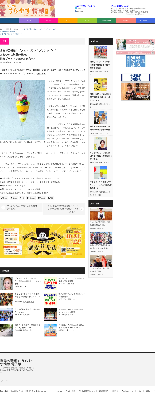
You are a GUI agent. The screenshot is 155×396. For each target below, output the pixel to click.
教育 (100, 72)
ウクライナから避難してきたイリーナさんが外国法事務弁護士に (101, 185)
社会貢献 (102, 192)
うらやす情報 (70, 391)
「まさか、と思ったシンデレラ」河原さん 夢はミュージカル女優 (28, 281)
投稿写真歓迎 (103, 391)
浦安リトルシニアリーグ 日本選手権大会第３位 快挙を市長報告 (100, 65)
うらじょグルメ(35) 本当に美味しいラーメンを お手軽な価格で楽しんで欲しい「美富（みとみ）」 (62, 209)
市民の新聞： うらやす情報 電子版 (16, 362)
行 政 (29, 21)
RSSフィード (150, 391)
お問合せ (115, 391)
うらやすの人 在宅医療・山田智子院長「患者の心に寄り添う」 (101, 156)
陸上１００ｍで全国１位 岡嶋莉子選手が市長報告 (100, 128)
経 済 (48, 21)
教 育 (87, 21)
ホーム (59, 391)
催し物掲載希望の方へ (87, 391)
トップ (9, 21)
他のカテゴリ (145, 21)
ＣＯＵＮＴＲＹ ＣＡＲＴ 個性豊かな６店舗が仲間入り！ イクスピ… (28, 296)
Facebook (79, 11)
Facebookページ (128, 391)
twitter (139, 391)
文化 (13, 62)
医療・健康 (106, 21)
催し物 (18, 62)
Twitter (78, 9)
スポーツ (126, 21)
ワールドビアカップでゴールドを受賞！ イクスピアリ (23, 207)
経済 (9, 62)
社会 (72, 284)
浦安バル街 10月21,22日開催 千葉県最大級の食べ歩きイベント (100, 97)
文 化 (67, 21)
